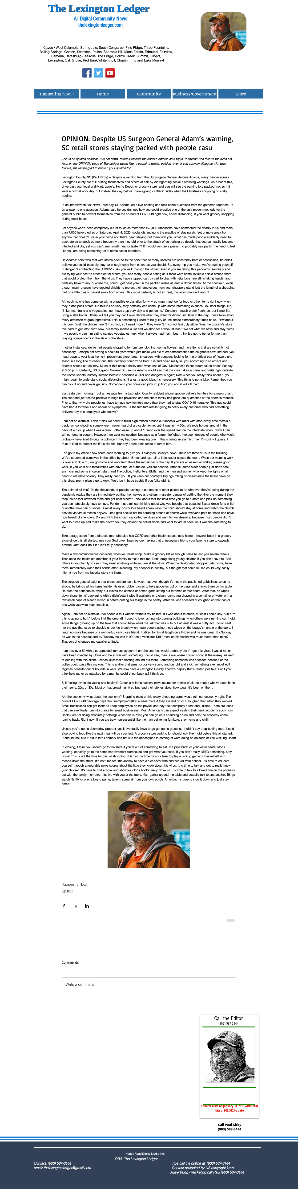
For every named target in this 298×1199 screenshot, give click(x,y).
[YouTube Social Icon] (110, 73)
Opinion (67, 891)
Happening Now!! (75, 884)
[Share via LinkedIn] (87, 906)
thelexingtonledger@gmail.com (67, 1168)
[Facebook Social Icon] (87, 73)
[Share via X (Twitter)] (75, 906)
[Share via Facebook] (64, 906)
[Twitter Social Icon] (98, 73)
